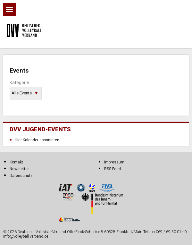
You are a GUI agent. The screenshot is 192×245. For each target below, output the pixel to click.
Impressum (114, 162)
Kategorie (19, 82)
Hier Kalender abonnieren (37, 140)
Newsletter (19, 169)
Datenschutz (21, 175)
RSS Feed (112, 169)
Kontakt (16, 162)
